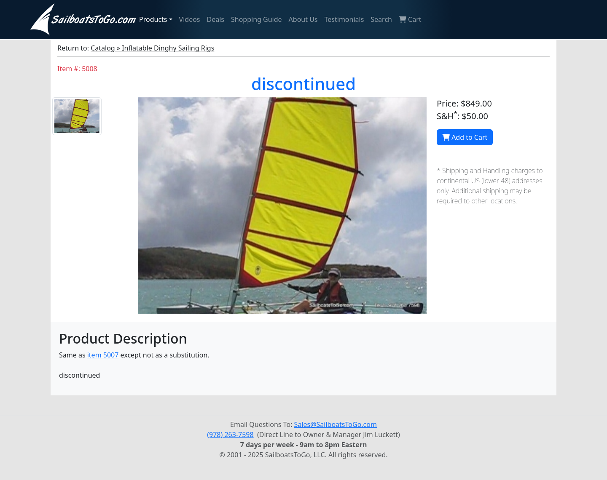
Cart (410, 19)
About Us (303, 19)
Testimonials (344, 19)
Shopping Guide (256, 19)
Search (381, 19)
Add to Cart (464, 137)
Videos (189, 19)
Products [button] (153, 19)
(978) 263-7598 (230, 434)
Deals (215, 19)
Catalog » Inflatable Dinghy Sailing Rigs (152, 48)
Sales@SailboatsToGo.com (335, 424)
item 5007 (103, 355)
